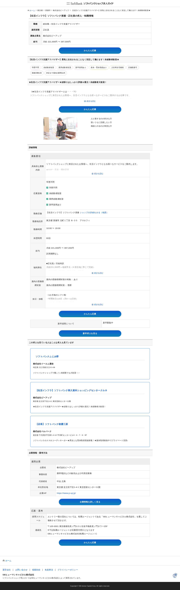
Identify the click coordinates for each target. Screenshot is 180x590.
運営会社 (7, 570)
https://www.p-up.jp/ (66, 493)
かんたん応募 (90, 50)
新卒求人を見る (90, 333)
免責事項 (49, 570)
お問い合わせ (21, 570)
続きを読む (91, 101)
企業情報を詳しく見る (90, 502)
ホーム (32, 10)
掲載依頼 (36, 570)
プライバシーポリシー (68, 570)
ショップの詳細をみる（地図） (94, 212)
